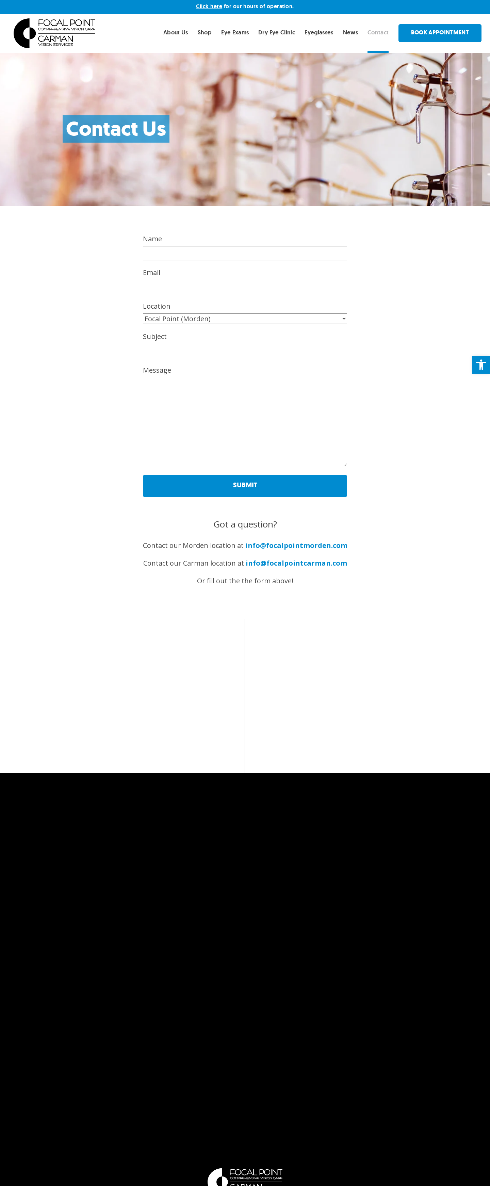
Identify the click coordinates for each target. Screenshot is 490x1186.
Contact (378, 32)
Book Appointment (440, 32)
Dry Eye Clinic (276, 32)
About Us (175, 32)
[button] (481, 365)
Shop (205, 32)
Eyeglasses (319, 32)
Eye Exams (235, 32)
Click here (209, 6)
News (350, 32)
